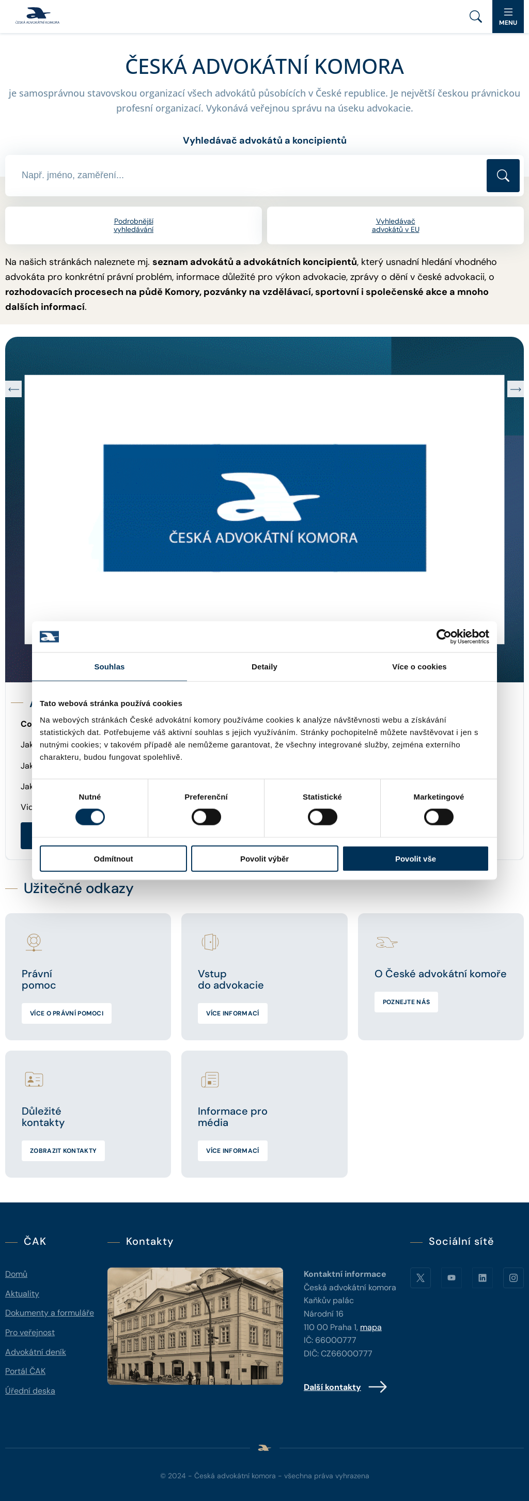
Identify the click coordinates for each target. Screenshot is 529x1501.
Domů (16, 1274)
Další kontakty (346, 1387)
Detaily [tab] (264, 666)
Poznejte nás (406, 1002)
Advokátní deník (35, 1352)
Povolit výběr (264, 858)
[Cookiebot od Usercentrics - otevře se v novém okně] (444, 637)
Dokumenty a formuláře (49, 1312)
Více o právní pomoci (66, 1013)
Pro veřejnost (30, 1332)
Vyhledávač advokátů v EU (395, 225)
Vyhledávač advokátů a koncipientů (265, 140)
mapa (371, 1327)
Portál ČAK (25, 1371)
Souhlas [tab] (109, 666)
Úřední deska (30, 1390)
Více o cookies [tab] (419, 666)
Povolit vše (415, 858)
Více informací (232, 1013)
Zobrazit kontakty (63, 1151)
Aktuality (22, 1293)
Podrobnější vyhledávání (133, 225)
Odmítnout (113, 858)
